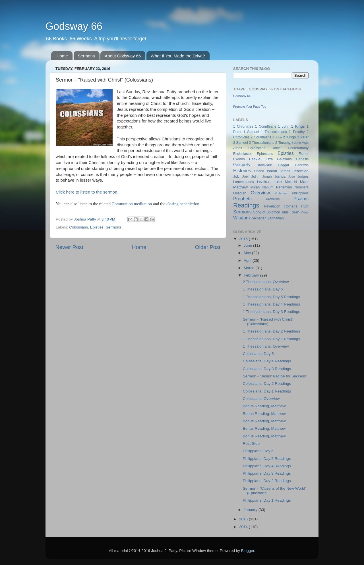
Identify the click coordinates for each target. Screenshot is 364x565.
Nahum (268, 187)
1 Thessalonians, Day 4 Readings (271, 304)
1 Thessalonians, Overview (266, 346)
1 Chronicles (243, 126)
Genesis (302, 159)
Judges (303, 176)
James (285, 171)
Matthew (240, 187)
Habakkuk (264, 165)
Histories (242, 170)
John (255, 176)
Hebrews (302, 165)
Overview (260, 192)
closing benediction (182, 204)
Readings (246, 205)
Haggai (283, 165)
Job (236, 176)
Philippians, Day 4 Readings (267, 466)
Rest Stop (251, 443)
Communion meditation (132, 204)
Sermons (86, 55)
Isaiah (272, 171)
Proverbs (273, 199)
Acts (305, 143)
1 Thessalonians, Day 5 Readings (271, 297)
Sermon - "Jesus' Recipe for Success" (275, 376)
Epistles (97, 227)
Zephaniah (275, 218)
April (248, 260)
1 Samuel (251, 132)
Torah (294, 212)
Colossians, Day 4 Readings (267, 361)
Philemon (281, 193)
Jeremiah (301, 171)
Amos (237, 148)
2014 (244, 527)
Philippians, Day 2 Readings (267, 481)
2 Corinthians (261, 137)
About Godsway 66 (123, 55)
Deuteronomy (298, 148)
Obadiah (239, 193)
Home (62, 55)
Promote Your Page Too (249, 106)
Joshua (280, 176)
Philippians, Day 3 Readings (267, 473)
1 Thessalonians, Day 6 (263, 289)
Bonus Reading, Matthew (264, 406)
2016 (244, 239)
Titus (285, 212)
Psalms (301, 198)
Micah (255, 187)
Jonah (267, 176)
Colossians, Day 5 (258, 354)
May (248, 253)
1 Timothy (297, 132)
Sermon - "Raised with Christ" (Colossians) (268, 321)
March (249, 268)
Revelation (272, 206)
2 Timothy (282, 143)
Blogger (247, 551)
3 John (296, 142)
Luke (278, 182)
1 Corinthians (265, 126)
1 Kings (298, 126)
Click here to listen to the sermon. (87, 192)
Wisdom (241, 217)
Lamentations (243, 182)
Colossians (78, 227)
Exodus (239, 159)
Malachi (291, 182)
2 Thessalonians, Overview (266, 282)
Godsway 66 (74, 26)
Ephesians (265, 154)
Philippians (300, 193)
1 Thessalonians (274, 132)
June (248, 245)
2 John (277, 137)
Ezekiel (255, 159)
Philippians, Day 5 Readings (267, 458)
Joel (245, 176)
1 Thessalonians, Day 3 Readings (271, 311)
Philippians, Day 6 (258, 451)
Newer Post (69, 247)
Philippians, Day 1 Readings (267, 500)
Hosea (259, 171)
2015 (244, 519)
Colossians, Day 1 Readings (267, 391)
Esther (304, 154)
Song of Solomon (266, 212)
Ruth (305, 206)
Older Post (207, 247)
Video (305, 212)
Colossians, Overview (261, 398)
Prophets (242, 198)
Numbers (302, 187)
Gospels (241, 164)
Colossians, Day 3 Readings (267, 369)
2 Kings (289, 137)
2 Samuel (240, 143)
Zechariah (258, 218)
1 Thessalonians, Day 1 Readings (271, 339)
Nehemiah (284, 187)
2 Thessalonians (261, 143)
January (251, 510)
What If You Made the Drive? (178, 55)
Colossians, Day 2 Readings (267, 383)
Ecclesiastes (242, 154)
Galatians (284, 159)
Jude (291, 176)
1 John (283, 126)
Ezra (269, 159)
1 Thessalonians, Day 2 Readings (271, 331)
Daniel (276, 148)
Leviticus (263, 182)
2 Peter (303, 137)
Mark (304, 182)
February (252, 275)
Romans (290, 206)
